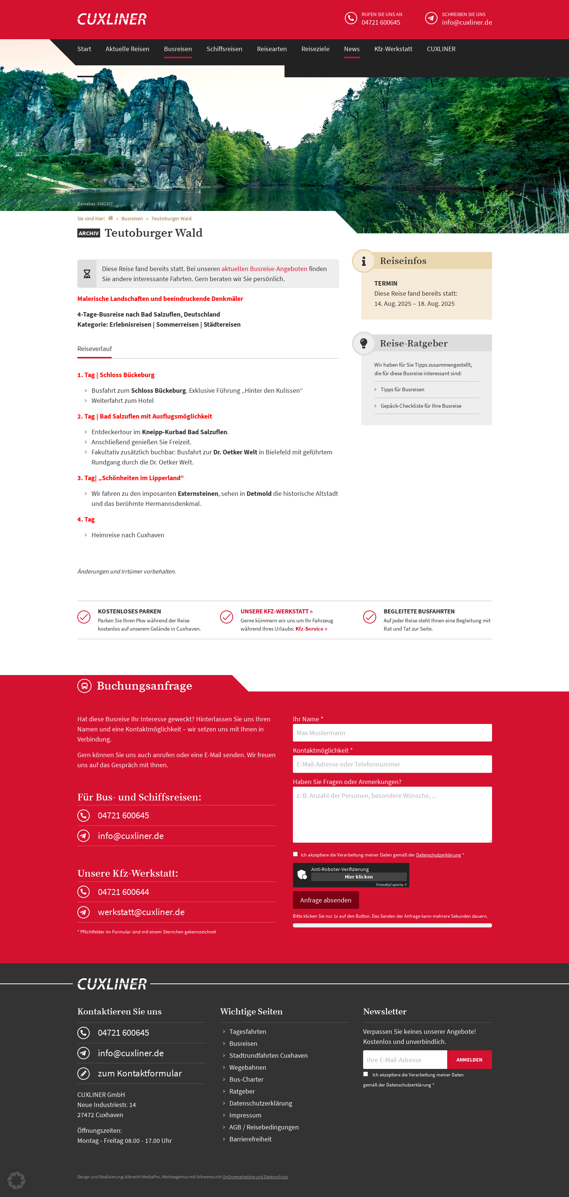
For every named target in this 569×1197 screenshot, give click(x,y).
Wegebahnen (247, 1067)
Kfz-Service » (311, 628)
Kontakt (88, 67)
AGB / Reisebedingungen (264, 1127)
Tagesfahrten (247, 1031)
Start (84, 48)
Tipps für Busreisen (402, 389)
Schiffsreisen (224, 48)
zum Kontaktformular (140, 1073)
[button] (16, 1180)
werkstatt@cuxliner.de (141, 912)
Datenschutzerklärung (438, 855)
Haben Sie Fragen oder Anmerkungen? (392, 811)
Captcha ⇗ (391, 884)
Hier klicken (359, 876)
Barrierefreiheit (250, 1139)
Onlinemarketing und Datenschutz (255, 1176)
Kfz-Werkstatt (393, 48)
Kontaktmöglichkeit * (392, 759)
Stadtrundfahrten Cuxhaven (268, 1055)
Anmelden (469, 1059)
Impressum (245, 1115)
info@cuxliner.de (131, 836)
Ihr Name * (392, 728)
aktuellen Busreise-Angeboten (264, 268)
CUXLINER (441, 48)
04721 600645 (123, 815)
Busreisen (178, 48)
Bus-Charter (246, 1079)
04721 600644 (123, 892)
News (352, 48)
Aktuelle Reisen (127, 48)
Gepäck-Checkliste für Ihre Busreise (421, 405)
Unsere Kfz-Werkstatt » (277, 611)
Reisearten (272, 48)
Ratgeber (242, 1091)
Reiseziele (315, 48)
